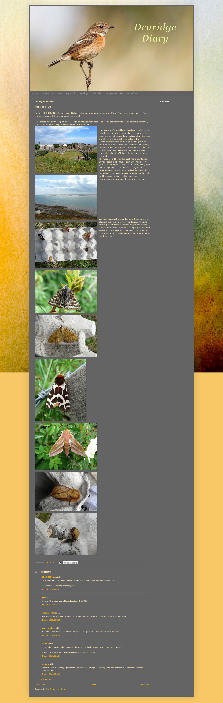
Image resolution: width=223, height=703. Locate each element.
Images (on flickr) (114, 93)
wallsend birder (48, 613)
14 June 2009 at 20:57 (51, 635)
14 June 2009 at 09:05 (51, 620)
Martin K (45, 643)
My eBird (70, 93)
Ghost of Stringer (49, 577)
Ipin (43, 597)
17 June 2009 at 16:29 (51, 656)
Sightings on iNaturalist (90, 93)
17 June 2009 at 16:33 (51, 674)
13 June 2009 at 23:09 (51, 604)
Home (35, 93)
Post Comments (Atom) (55, 689)
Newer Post (40, 684)
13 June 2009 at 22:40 (51, 589)
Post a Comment (45, 679)
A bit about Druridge (52, 93)
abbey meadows (48, 628)
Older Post (145, 684)
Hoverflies (132, 93)
